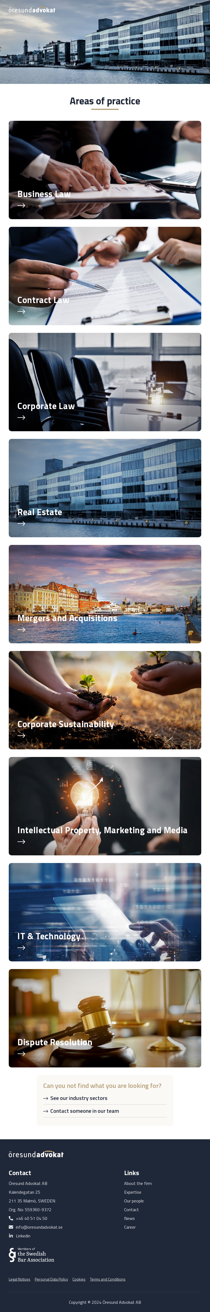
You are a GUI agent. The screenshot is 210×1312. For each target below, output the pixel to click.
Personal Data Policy (51, 1279)
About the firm (138, 1183)
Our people (134, 1200)
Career (130, 1227)
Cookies (79, 1279)
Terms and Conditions (108, 1279)
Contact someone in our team (84, 1110)
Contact (131, 1209)
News (129, 1218)
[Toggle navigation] (195, 9)
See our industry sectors (78, 1098)
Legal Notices (19, 1279)
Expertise (132, 1192)
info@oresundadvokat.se (39, 1227)
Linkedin (23, 1235)
